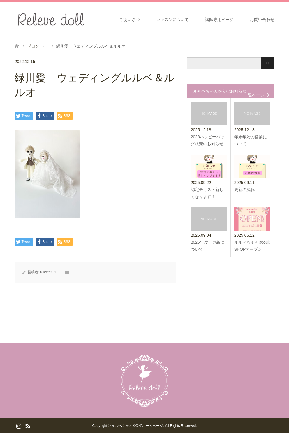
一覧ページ (254, 95)
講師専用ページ (219, 19)
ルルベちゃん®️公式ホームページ (137, 426)
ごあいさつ (129, 19)
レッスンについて (172, 19)
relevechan (48, 272)
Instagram (18, 425)
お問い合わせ (262, 19)
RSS (27, 425)
